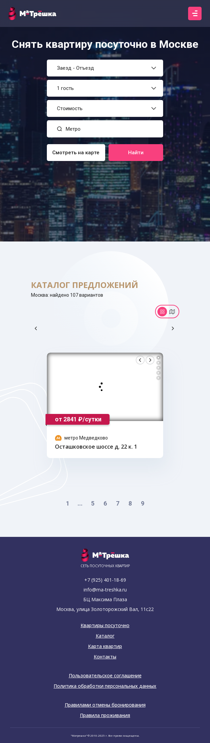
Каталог (105, 636)
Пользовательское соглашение (105, 675)
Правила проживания (105, 715)
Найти (136, 153)
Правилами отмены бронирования (105, 705)
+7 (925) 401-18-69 (105, 580)
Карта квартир (105, 646)
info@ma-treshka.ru (105, 589)
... (80, 503)
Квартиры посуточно (105, 625)
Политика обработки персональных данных (105, 686)
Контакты (105, 656)
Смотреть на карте (75, 153)
